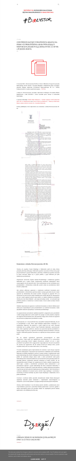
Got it (43, 459)
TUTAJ (43, 89)
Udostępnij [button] (19, 401)
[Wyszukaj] (58, 4)
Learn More (35, 459)
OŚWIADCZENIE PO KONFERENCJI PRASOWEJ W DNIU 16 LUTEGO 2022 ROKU (36, 438)
